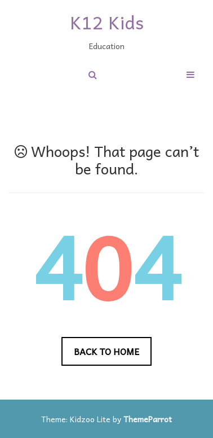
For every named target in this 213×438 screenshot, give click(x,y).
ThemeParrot (147, 419)
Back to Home (106, 351)
